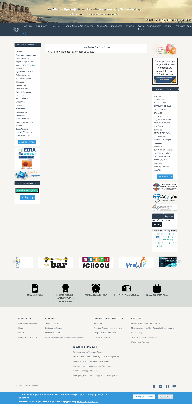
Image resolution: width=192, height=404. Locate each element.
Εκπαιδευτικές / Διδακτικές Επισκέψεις (146, 323)
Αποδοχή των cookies (144, 396)
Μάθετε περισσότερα (87, 401)
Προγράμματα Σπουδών (27, 323)
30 (158, 234)
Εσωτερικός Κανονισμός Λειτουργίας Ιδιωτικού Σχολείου (95, 375)
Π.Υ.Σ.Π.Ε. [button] (56, 25)
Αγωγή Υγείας (99, 323)
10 (173, 243)
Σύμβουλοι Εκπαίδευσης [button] (109, 25)
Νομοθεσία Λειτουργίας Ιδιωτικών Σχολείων (91, 361)
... (34, 65)
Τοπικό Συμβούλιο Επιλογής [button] (78, 25)
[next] (160, 216)
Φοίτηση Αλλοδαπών (53, 333)
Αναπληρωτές (154, 25)
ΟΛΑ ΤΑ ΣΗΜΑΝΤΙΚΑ (27, 142)
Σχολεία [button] (130, 25)
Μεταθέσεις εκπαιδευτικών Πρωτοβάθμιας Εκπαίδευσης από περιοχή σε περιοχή (24, 115)
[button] (25, 33)
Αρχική (28, 25)
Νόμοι (20, 328)
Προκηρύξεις (136, 333)
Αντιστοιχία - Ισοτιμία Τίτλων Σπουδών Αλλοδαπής (65, 337)
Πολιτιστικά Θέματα (102, 337)
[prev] (155, 216)
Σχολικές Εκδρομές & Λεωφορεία (144, 337)
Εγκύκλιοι (22, 333)
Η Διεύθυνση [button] (40, 25)
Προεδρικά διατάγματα (27, 337)
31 (162, 234)
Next (178, 262)
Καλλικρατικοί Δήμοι (53, 328)
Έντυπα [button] (167, 25)
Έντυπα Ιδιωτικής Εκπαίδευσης (85, 371)
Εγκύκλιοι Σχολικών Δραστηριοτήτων (108, 328)
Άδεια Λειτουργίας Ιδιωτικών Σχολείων (88, 352)
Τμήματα (148, 19)
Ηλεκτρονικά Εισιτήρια (140, 342)
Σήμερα (169, 216)
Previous (13, 262)
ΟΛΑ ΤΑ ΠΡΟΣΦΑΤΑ (165, 176)
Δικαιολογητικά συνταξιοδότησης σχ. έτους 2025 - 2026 (24, 132)
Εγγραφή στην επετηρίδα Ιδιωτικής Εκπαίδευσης (92, 366)
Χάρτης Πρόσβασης (180, 19)
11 (176, 243)
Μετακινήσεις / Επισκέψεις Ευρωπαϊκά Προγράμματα (152, 328)
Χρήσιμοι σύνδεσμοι (53, 323)
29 (155, 234)
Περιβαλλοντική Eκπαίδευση (105, 333)
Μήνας (157, 224)
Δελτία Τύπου (141, 27)
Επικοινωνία (162, 19)
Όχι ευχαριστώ (165, 396)
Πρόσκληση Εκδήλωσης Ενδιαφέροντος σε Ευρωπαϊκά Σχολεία (25, 75)
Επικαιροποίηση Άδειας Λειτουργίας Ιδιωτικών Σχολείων (96, 357)
